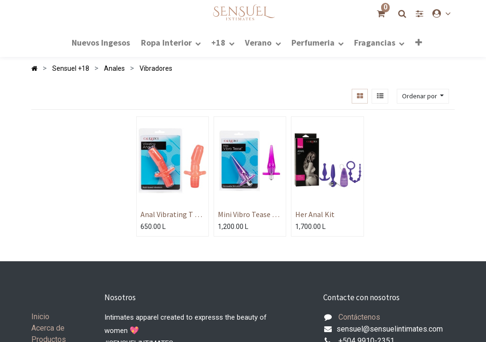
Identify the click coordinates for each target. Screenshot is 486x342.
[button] (418, 42)
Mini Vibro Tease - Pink (246, 214)
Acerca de (48, 327)
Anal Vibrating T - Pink (168, 214)
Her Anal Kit (315, 214)
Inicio (40, 316)
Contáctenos (359, 317)
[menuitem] (100, 42)
